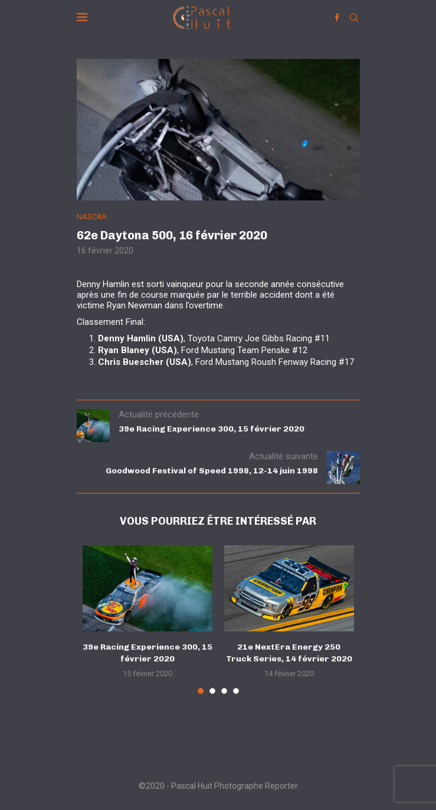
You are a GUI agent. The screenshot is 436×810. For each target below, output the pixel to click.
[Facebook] (337, 18)
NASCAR (92, 216)
